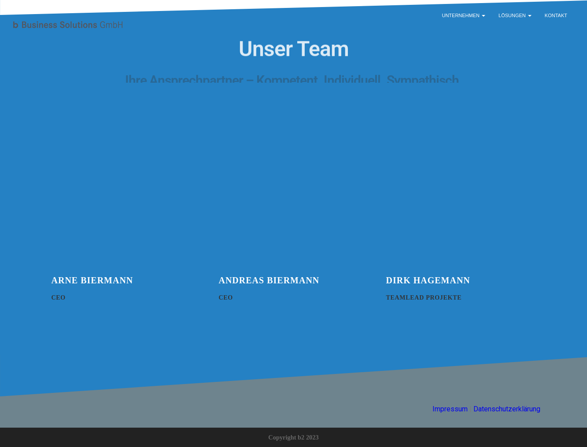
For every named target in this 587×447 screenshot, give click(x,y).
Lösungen (515, 15)
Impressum (450, 409)
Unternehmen (463, 15)
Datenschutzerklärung (506, 409)
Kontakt (556, 15)
